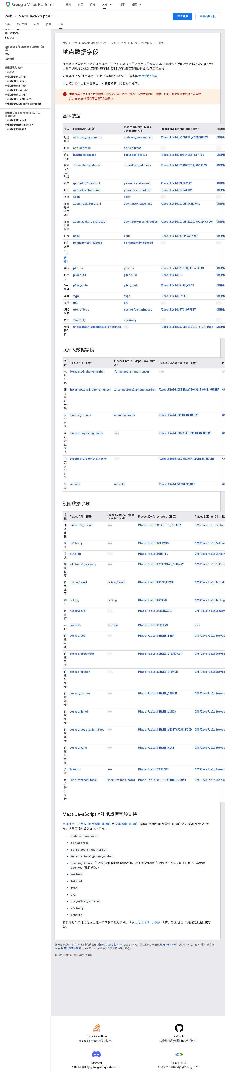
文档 (114, 43)
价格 (92, 4)
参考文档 (22, 24)
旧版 (161, 43)
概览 (68, 4)
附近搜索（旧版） (100, 824)
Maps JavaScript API (36, 16)
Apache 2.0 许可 (171, 944)
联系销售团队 (208, 16)
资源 (48, 24)
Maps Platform (33, 4)
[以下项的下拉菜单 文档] (111, 4)
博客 (122, 4)
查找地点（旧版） (74, 824)
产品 (80, 4)
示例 (36, 24)
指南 (7, 24)
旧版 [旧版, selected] (60, 24)
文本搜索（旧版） (127, 824)
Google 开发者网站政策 (68, 948)
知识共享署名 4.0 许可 (113, 944)
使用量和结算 (147, 76)
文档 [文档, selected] (104, 4)
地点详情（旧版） (150, 922)
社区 (134, 4)
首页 (65, 43)
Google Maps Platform (94, 43)
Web (8, 16)
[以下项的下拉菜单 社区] (141, 4)
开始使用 (182, 16)
